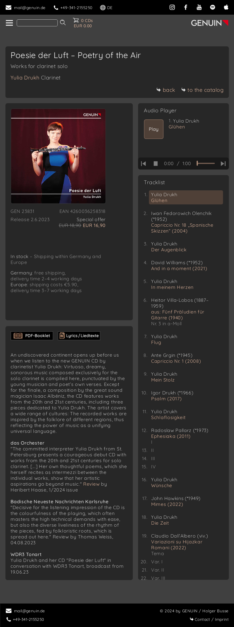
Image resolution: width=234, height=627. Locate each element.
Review (91, 490)
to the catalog (202, 90)
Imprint (209, 619)
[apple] (226, 6)
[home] (9, 23)
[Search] (37, 22)
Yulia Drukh (36, 77)
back (165, 90)
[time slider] (206, 163)
